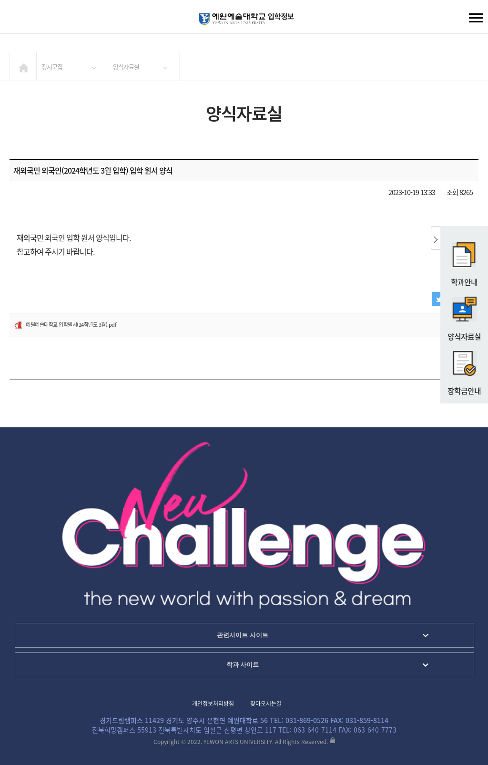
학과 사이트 (242, 664)
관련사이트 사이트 (242, 635)
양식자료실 (464, 315)
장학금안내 (464, 369)
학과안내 (464, 260)
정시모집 (51, 66)
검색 (15, 19)
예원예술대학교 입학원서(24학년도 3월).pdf (71, 324)
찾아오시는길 (266, 703)
